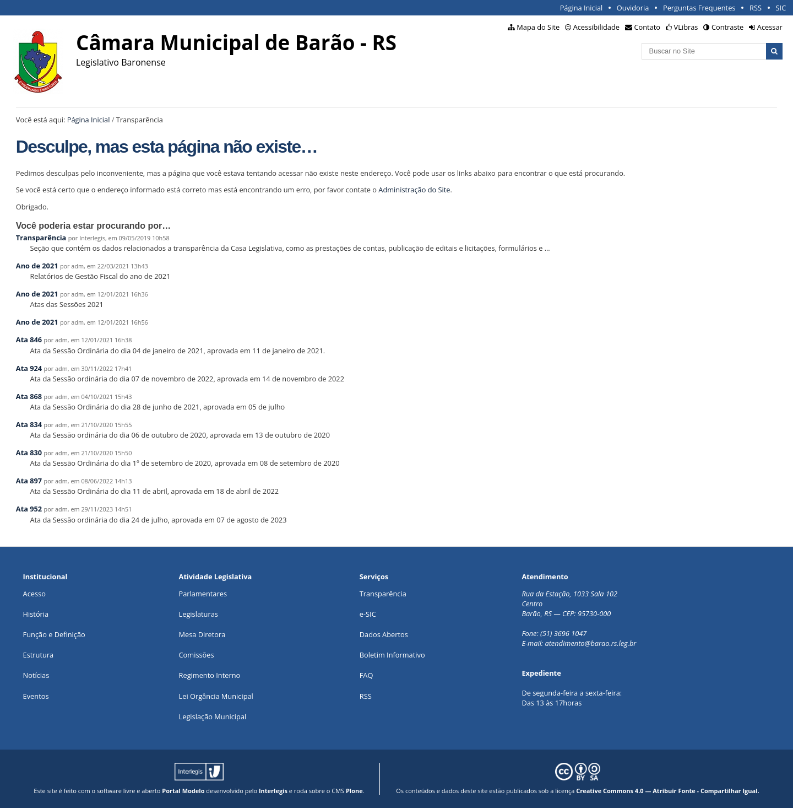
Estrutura (38, 655)
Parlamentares (203, 594)
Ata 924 (29, 368)
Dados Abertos (384, 634)
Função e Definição (54, 634)
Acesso (34, 594)
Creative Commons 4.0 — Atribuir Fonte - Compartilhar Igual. (667, 791)
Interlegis (273, 791)
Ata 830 (29, 452)
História (36, 614)
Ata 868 (29, 396)
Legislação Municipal (213, 716)
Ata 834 (29, 424)
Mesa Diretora (202, 634)
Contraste (727, 27)
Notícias (36, 675)
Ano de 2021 (37, 266)
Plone (354, 791)
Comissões (196, 655)
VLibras (686, 27)
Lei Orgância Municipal (216, 696)
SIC (781, 8)
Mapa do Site (538, 27)
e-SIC (368, 614)
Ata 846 (29, 339)
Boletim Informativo (392, 655)
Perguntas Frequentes (699, 8)
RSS (755, 8)
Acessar (770, 27)
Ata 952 (29, 509)
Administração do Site (414, 190)
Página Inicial (581, 8)
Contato (647, 27)
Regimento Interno (210, 675)
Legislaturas (198, 614)
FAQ (366, 675)
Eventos (36, 696)
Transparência (41, 238)
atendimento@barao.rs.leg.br (590, 643)
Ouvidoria (633, 8)
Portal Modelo (183, 791)
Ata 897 (29, 481)
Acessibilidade (596, 27)
